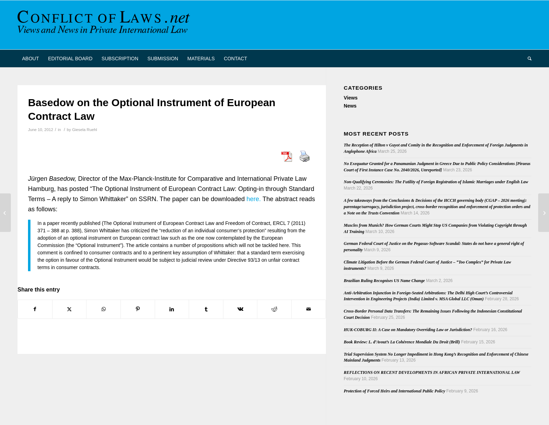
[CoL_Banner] (105, 24)
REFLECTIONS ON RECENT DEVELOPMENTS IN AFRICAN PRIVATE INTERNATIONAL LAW (432, 372)
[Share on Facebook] (35, 309)
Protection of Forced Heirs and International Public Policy (394, 391)
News (350, 106)
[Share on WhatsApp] (103, 309)
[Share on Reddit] (274, 309)
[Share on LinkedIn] (172, 309)
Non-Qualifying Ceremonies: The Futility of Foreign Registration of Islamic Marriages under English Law (436, 181)
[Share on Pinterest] (138, 309)
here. (253, 199)
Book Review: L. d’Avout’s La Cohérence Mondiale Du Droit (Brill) (402, 342)
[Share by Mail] (309, 309)
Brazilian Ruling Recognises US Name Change (384, 280)
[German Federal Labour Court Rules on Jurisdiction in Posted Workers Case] (5, 212)
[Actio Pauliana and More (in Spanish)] (543, 212)
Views (350, 98)
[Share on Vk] (240, 309)
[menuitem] (30, 58)
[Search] (527, 58)
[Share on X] (69, 309)
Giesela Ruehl (84, 130)
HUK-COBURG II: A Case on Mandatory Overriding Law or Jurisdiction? (408, 329)
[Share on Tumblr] (206, 309)
